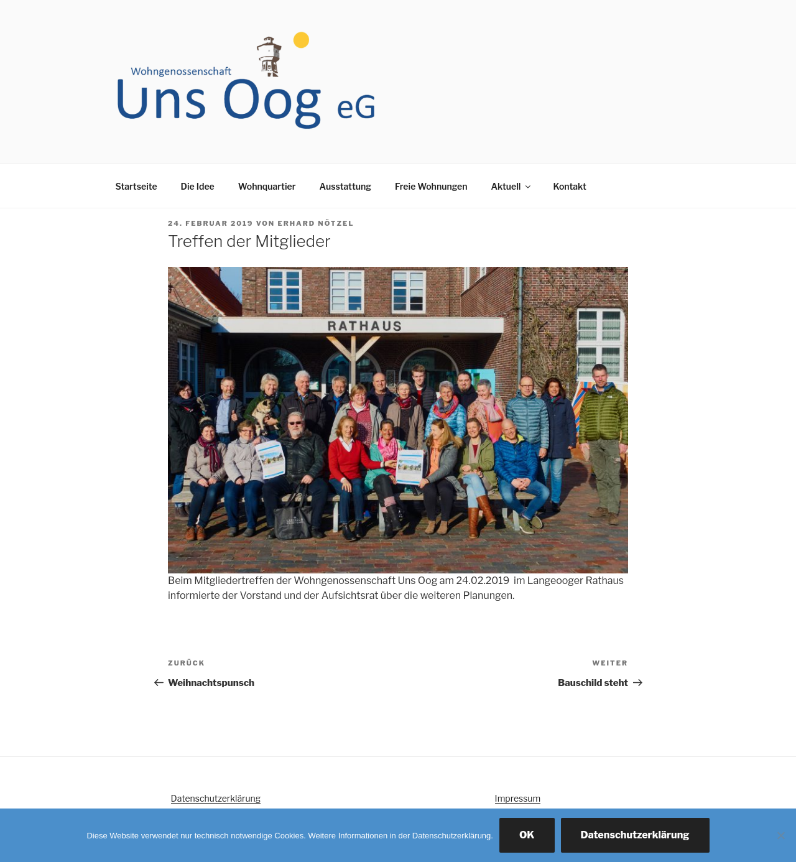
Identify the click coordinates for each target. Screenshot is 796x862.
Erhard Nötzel (315, 223)
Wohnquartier (267, 186)
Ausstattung (345, 186)
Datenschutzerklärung (216, 798)
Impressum (518, 798)
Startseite (136, 186)
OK (527, 835)
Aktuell (512, 186)
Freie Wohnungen (431, 186)
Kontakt (569, 186)
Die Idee (198, 186)
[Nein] (780, 835)
